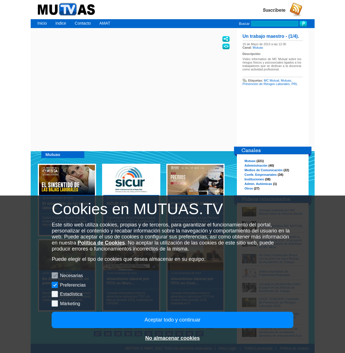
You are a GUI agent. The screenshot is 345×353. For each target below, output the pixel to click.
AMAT (105, 23)
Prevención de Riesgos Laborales (266, 84)
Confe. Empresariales (261, 174)
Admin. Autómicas (258, 184)
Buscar (244, 24)
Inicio (42, 23)
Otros (249, 188)
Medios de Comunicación (264, 170)
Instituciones (254, 179)
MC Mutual (271, 80)
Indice (60, 23)
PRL (294, 84)
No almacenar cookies (172, 338)
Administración (256, 165)
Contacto (83, 23)
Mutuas (258, 47)
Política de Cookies (101, 243)
